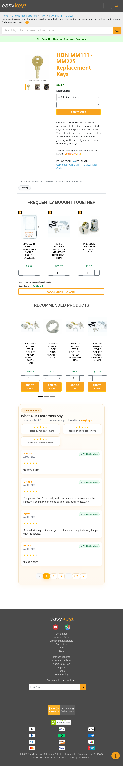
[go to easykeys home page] (61, 618)
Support (61, 666)
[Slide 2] (52, 396)
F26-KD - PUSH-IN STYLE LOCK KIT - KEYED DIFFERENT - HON (59, 250)
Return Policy (61, 673)
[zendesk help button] (115, 755)
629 (76, 575)
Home (5, 15)
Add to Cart (78, 111)
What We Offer (61, 636)
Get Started (62, 633)
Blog (61, 650)
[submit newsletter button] (83, 686)
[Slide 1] (40, 396)
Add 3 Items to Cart (61, 291)
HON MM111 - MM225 (61, 15)
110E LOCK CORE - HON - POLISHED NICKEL (89, 247)
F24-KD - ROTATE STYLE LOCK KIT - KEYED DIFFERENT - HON (75, 351)
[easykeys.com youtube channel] (56, 626)
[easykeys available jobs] (61, 709)
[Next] (83, 575)
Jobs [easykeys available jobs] (61, 647)
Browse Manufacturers (24, 15)
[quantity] (78, 104)
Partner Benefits (61, 656)
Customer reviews (61, 659)
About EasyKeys (61, 663)
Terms (61, 670)
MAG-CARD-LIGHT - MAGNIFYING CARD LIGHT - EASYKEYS (29, 250)
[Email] (54, 686)
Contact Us (61, 643)
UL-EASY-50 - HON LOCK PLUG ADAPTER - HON (52, 349)
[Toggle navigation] (107, 6)
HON (43, 15)
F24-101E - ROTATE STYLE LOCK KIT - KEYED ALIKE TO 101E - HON (30, 352)
